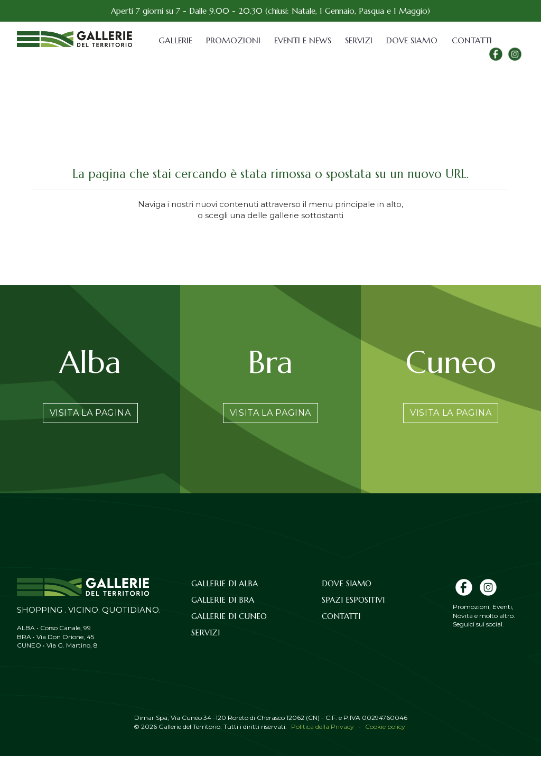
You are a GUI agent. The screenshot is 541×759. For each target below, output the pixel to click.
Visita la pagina (90, 414)
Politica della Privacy (322, 730)
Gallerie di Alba (224, 587)
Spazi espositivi (353, 603)
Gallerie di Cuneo (229, 619)
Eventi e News (302, 40)
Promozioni (232, 40)
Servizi (358, 40)
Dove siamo (411, 40)
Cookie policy (385, 730)
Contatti (468, 40)
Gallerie (175, 40)
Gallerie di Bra (222, 603)
